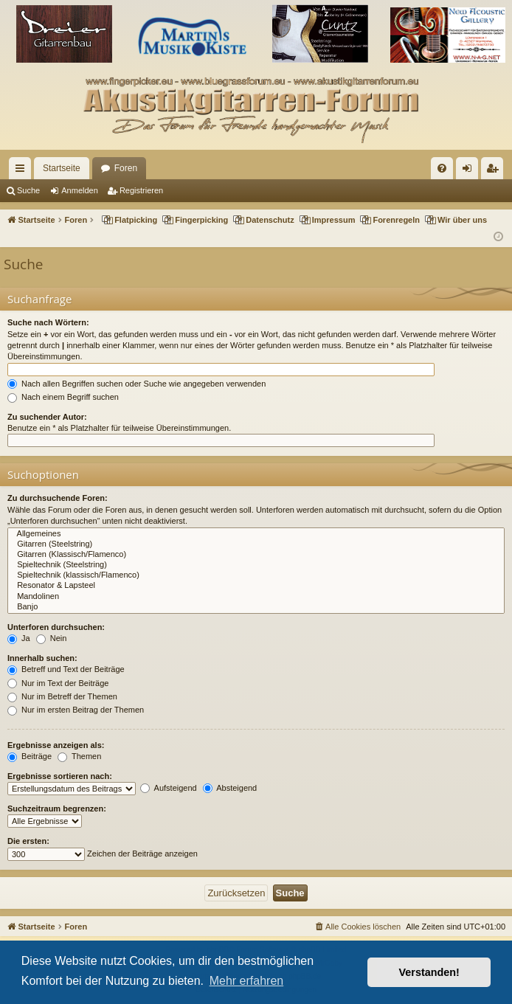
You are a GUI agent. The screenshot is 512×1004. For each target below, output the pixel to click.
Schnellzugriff (23, 171)
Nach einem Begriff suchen (63, 396)
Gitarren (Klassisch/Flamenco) (256, 555)
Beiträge (29, 756)
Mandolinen (256, 597)
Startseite (61, 168)
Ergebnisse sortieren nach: (59, 776)
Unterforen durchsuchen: (56, 627)
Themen (79, 756)
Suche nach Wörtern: (48, 322)
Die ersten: (28, 841)
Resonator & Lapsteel (256, 586)
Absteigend (230, 787)
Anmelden (79, 190)
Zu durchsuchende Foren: (57, 498)
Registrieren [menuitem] (495, 171)
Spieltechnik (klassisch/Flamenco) (256, 575)
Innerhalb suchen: (42, 658)
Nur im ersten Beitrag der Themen (75, 709)
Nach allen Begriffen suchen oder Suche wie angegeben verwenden (136, 383)
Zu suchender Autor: (47, 416)
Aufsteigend (168, 787)
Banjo (256, 607)
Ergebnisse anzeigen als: (55, 745)
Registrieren (141, 190)
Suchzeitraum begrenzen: (56, 808)
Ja (18, 638)
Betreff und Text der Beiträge (66, 669)
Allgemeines (256, 534)
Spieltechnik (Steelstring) (256, 565)
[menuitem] (442, 168)
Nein (51, 638)
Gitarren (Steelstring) (256, 544)
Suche (28, 190)
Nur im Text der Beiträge (57, 683)
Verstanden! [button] (429, 972)
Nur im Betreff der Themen (62, 696)
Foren (125, 168)
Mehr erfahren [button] (247, 980)
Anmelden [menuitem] (470, 171)
